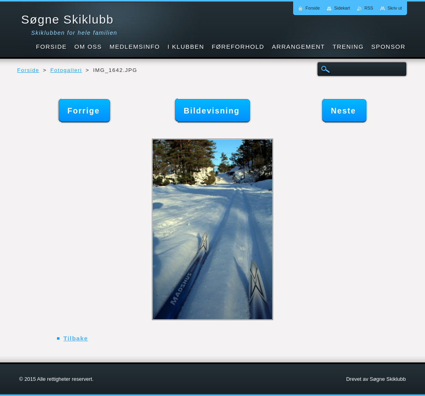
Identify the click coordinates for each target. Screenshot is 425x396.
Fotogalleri (66, 70)
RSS (368, 8)
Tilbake (75, 338)
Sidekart (342, 8)
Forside (28, 70)
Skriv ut (395, 8)
